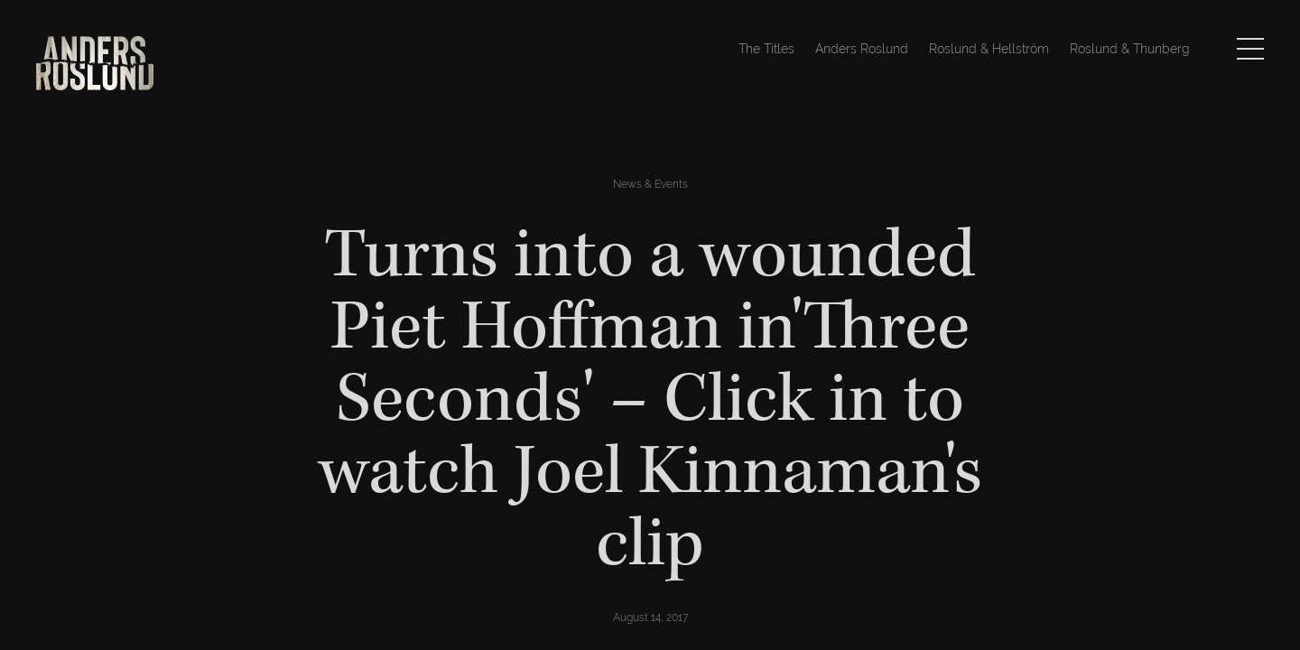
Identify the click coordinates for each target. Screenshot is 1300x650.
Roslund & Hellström (989, 49)
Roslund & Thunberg (1130, 49)
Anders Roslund (861, 49)
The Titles (766, 49)
